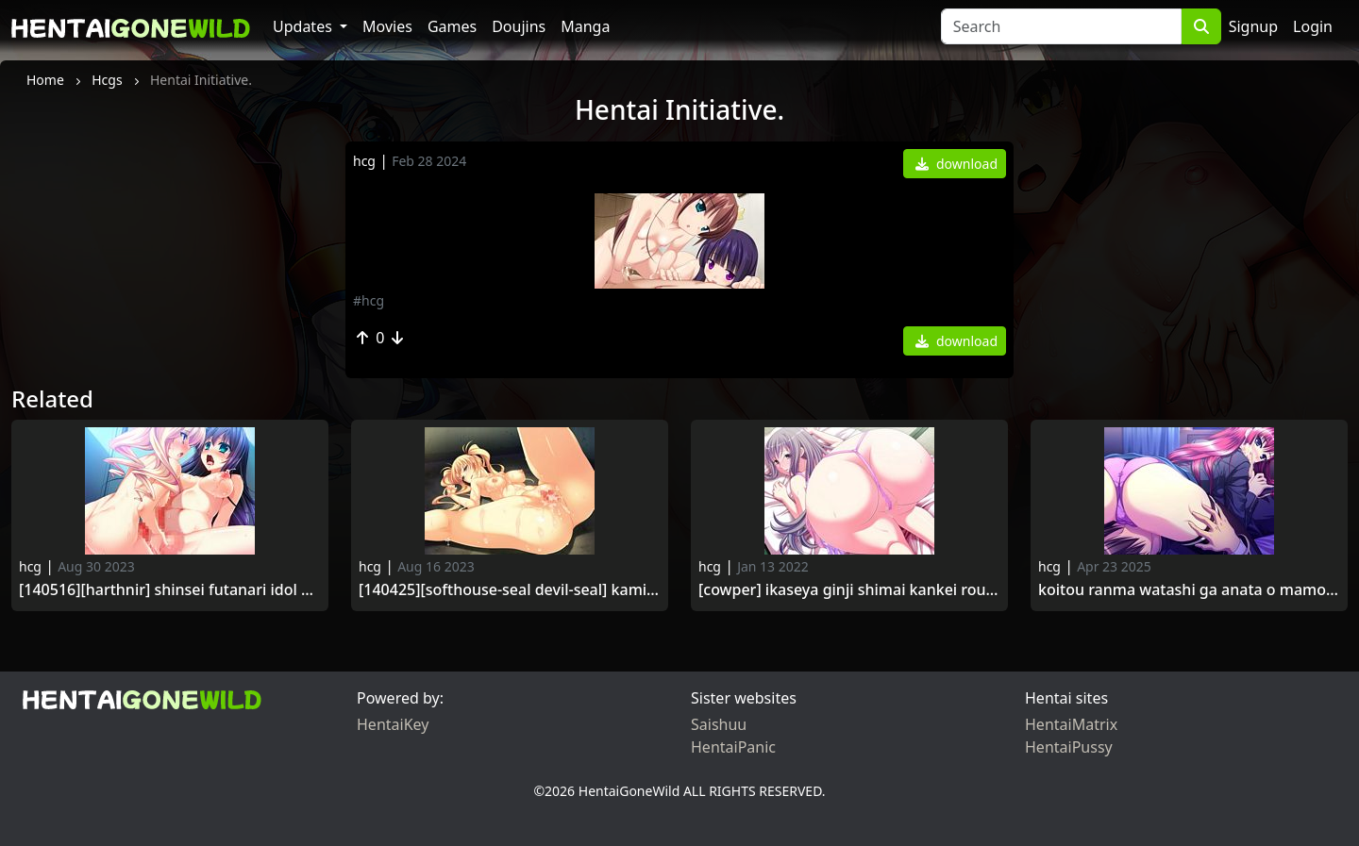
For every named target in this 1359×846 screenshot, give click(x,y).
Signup (1253, 26)
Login (1313, 26)
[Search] (1061, 26)
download (956, 164)
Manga (585, 26)
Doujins (518, 26)
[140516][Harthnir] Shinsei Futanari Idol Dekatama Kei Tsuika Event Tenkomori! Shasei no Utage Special (170, 590)
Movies (387, 26)
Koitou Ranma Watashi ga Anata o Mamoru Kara (1189, 590)
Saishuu (719, 724)
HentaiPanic (733, 747)
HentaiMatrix (1071, 724)
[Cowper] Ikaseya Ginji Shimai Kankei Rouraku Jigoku (849, 590)
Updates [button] (304, 26)
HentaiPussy (1069, 747)
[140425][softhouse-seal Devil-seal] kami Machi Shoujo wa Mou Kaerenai (510, 590)
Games (452, 26)
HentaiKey (392, 724)
